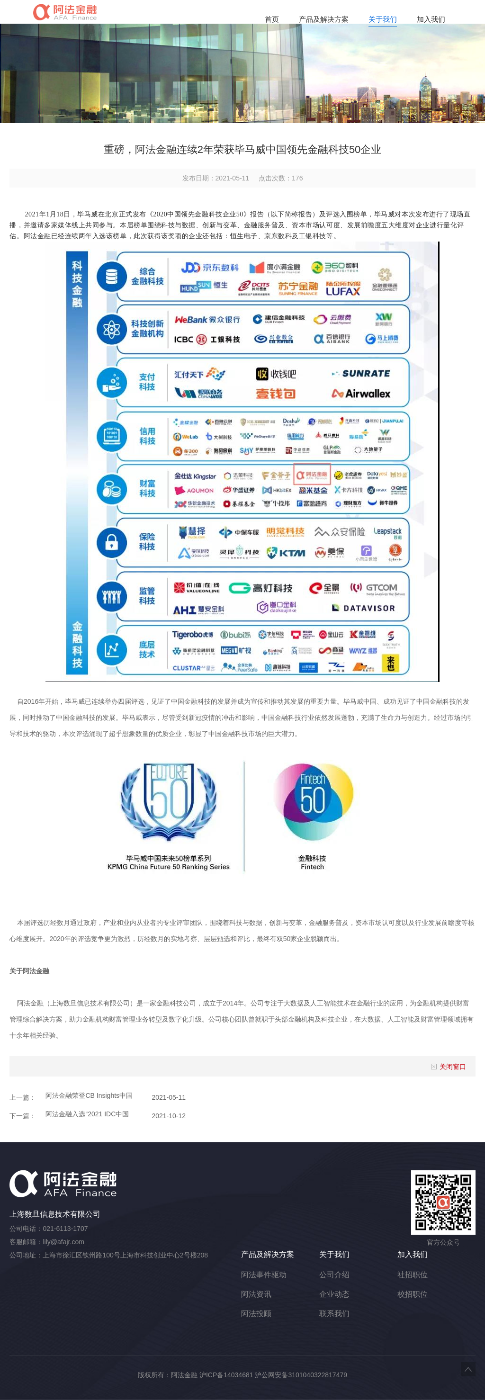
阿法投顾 (256, 1314)
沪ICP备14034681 (226, 1375)
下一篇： (22, 1116)
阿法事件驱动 (264, 1275)
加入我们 (431, 19)
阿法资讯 (256, 1294)
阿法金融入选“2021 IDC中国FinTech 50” (87, 1114)
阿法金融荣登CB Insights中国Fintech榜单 (89, 1096)
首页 (272, 19)
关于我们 (382, 19)
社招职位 (412, 1275)
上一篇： (22, 1097)
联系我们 (334, 1314)
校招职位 (412, 1294)
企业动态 (334, 1294)
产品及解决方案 (324, 19)
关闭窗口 (448, 1066)
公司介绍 (334, 1275)
